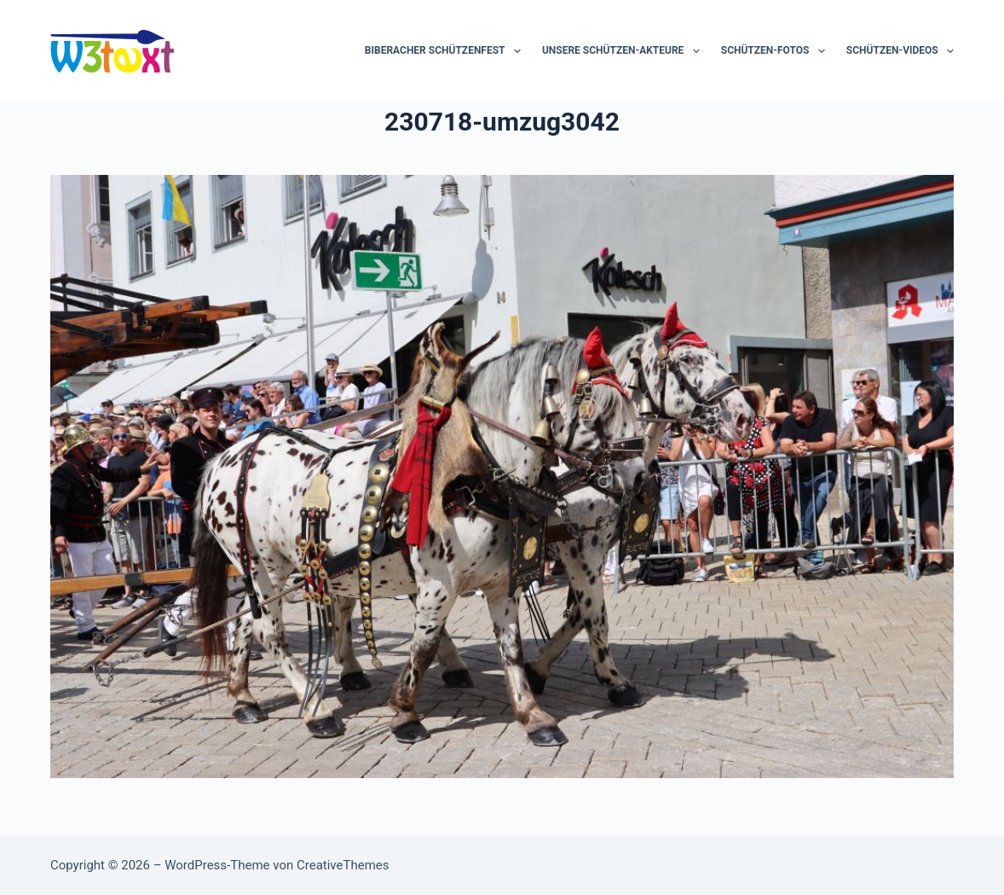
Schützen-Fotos (776, 51)
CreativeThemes (343, 865)
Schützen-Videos (900, 51)
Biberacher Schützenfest (446, 51)
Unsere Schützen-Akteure (624, 51)
